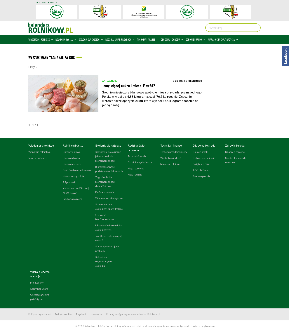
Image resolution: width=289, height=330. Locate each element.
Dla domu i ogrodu (204, 145)
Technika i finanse (171, 145)
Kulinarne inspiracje (204, 157)
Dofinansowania (104, 192)
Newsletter (97, 314)
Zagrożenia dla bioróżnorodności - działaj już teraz (105, 182)
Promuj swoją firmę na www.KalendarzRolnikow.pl (133, 314)
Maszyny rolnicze (170, 164)
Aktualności (110, 81)
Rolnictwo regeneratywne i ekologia (104, 261)
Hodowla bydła (71, 157)
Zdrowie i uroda (235, 145)
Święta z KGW (201, 164)
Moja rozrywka (136, 168)
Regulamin (81, 314)
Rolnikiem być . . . (73, 145)
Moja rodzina (135, 174)
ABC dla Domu (201, 170)
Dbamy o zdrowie (235, 151)
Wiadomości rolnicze (41, 145)
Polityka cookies (63, 314)
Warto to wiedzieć (170, 157)
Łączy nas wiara (39, 288)
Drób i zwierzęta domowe (77, 170)
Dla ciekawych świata (140, 162)
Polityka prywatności (39, 314)
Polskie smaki (200, 151)
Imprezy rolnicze (37, 157)
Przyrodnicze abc (137, 156)
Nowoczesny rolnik (73, 176)
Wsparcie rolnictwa (39, 151)
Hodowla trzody (72, 164)
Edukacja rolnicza (72, 198)
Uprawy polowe (72, 151)
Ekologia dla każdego (108, 145)
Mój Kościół (37, 282)
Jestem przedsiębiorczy (173, 151)
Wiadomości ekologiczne (109, 198)
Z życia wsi (69, 182)
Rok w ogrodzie (201, 176)
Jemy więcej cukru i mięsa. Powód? (128, 85)
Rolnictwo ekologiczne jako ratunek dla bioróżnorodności (108, 156)
